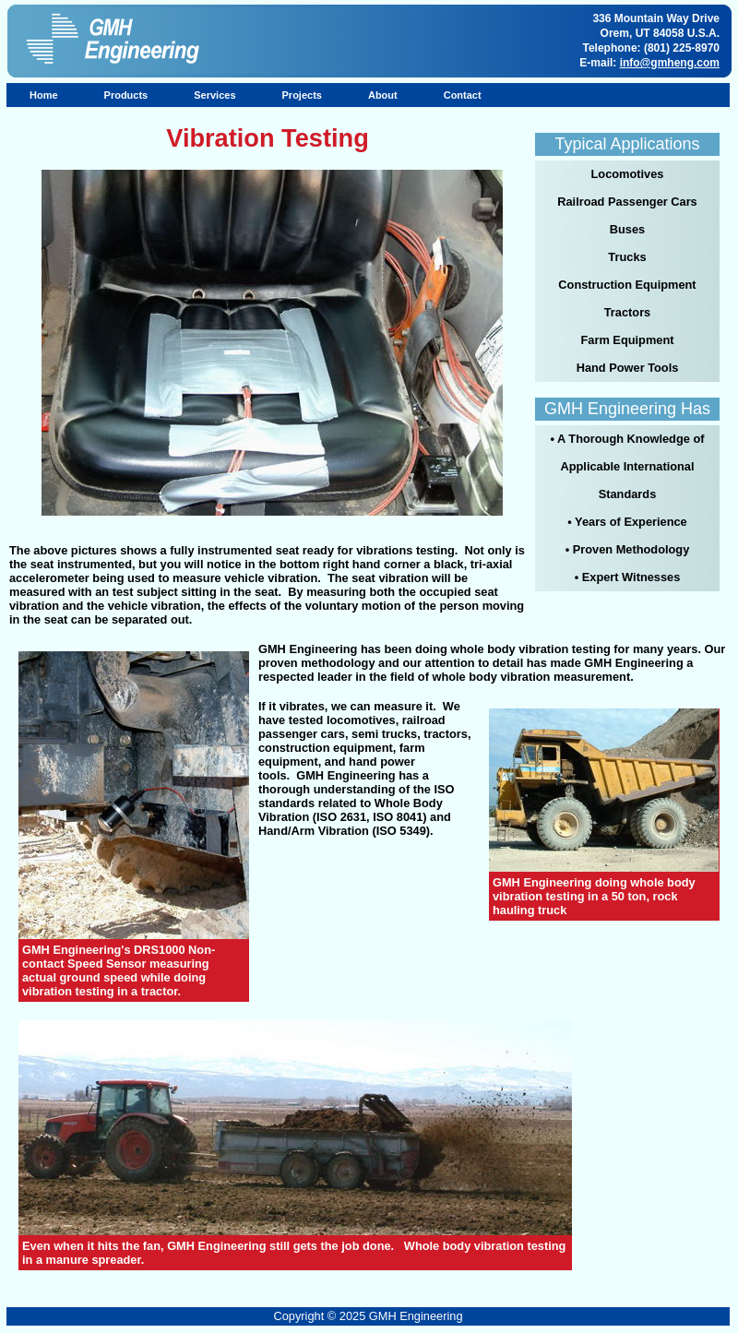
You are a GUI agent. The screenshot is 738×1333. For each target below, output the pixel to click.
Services (214, 95)
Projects (302, 95)
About (383, 95)
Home (44, 95)
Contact (463, 95)
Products (126, 95)
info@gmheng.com (670, 62)
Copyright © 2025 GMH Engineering (367, 1316)
